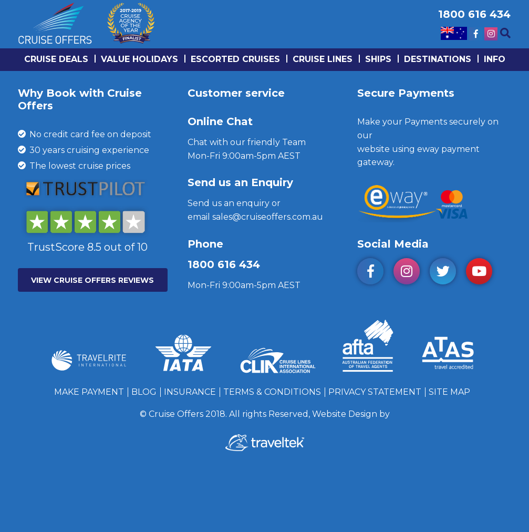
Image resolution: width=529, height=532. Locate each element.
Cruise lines (322, 59)
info (494, 59)
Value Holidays (139, 59)
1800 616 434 (224, 264)
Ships (378, 59)
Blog (144, 392)
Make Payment (89, 392)
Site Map (449, 392)
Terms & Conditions (272, 392)
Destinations (437, 59)
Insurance (190, 392)
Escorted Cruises (235, 59)
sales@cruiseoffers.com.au (267, 217)
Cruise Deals (56, 59)
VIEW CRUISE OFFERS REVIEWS (92, 280)
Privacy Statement (374, 392)
